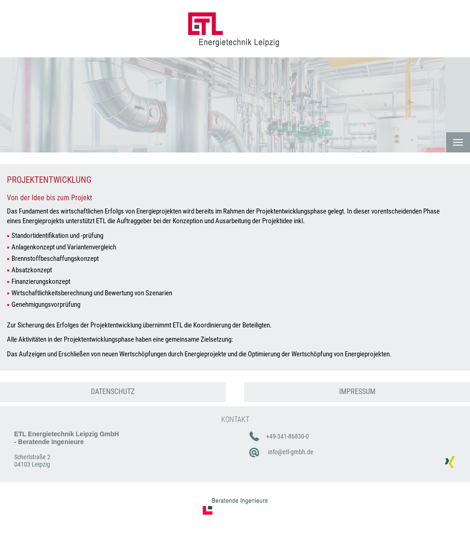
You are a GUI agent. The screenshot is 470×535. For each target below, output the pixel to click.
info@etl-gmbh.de (290, 452)
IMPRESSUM (357, 391)
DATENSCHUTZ (112, 391)
